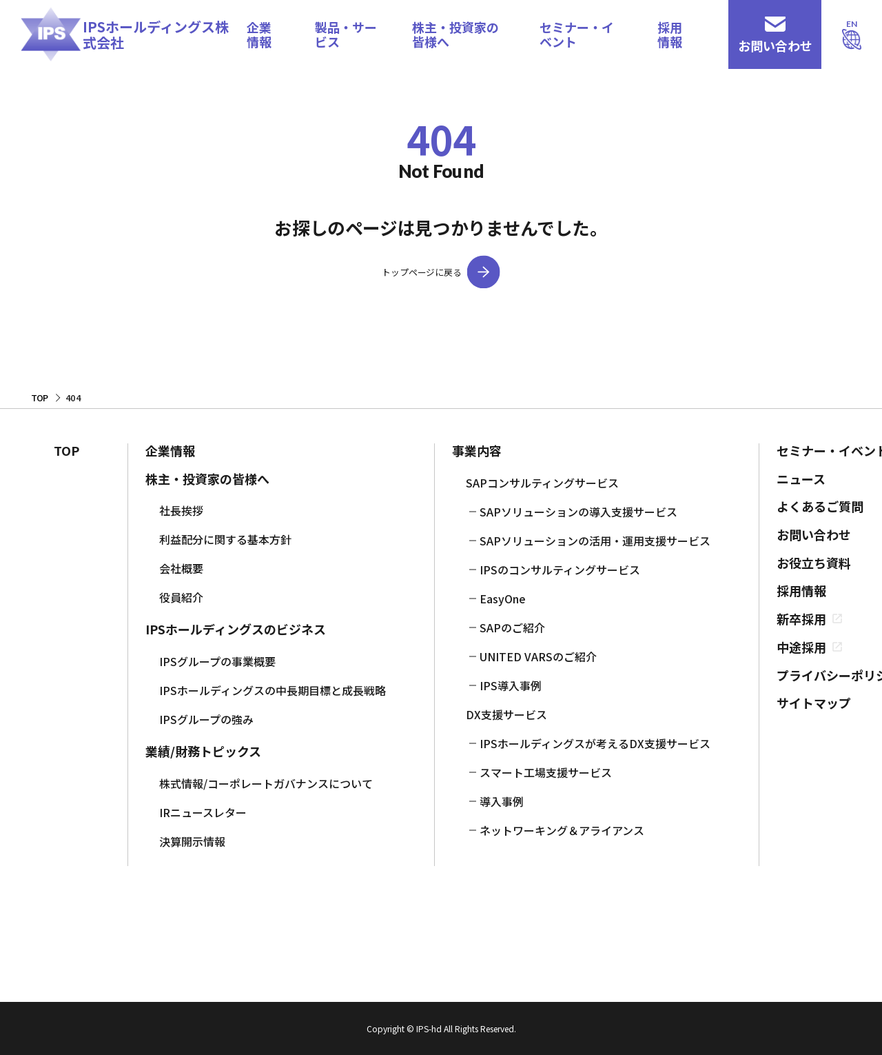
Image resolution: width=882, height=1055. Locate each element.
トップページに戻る (421, 272)
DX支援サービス (506, 714)
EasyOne (503, 598)
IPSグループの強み (206, 719)
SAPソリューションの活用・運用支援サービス (595, 540)
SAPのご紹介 (512, 627)
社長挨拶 (181, 510)
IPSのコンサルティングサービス (560, 569)
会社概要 (181, 568)
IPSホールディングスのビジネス (235, 629)
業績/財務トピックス (203, 751)
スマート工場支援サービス (546, 772)
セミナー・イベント (577, 34)
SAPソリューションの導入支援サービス (578, 511)
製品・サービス (346, 34)
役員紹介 (181, 597)
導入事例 (502, 801)
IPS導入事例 (511, 685)
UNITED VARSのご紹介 (538, 656)
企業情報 (259, 34)
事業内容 (477, 450)
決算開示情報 (192, 841)
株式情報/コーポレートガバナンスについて (266, 783)
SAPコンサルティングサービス (542, 482)
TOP (66, 450)
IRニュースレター (203, 812)
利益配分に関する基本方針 (225, 539)
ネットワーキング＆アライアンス (562, 830)
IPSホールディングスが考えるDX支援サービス (595, 743)
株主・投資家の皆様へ (455, 34)
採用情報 (669, 34)
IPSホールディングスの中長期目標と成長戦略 (272, 690)
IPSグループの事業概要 (217, 661)
